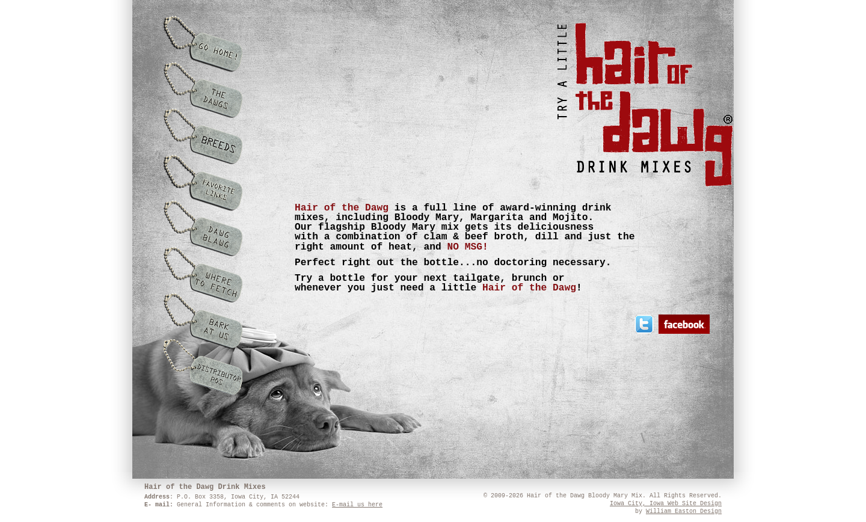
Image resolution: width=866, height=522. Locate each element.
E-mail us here (357, 505)
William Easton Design (684, 511)
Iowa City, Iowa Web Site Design (666, 503)
